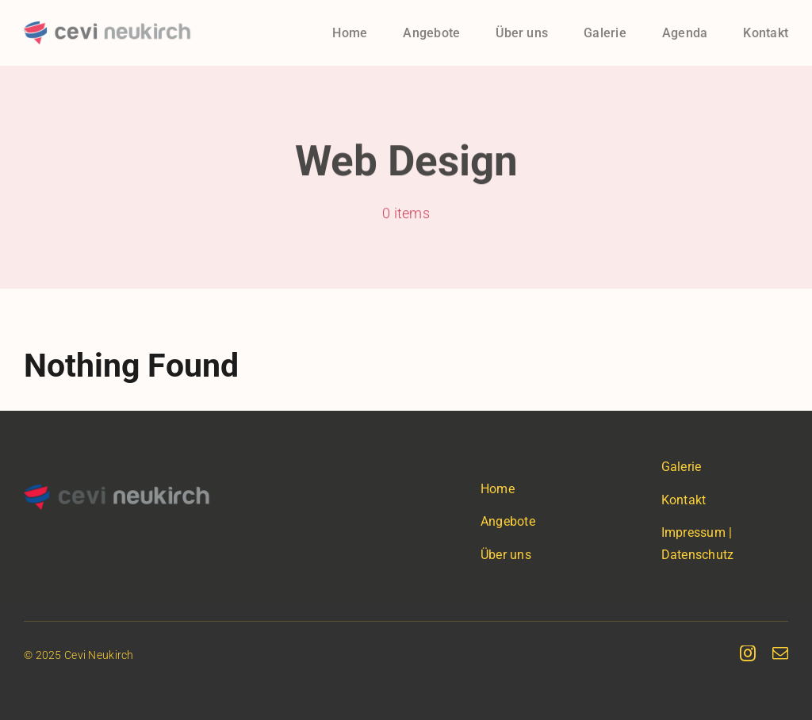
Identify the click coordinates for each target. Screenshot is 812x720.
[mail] (780, 653)
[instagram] (748, 653)
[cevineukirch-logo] (108, 29)
